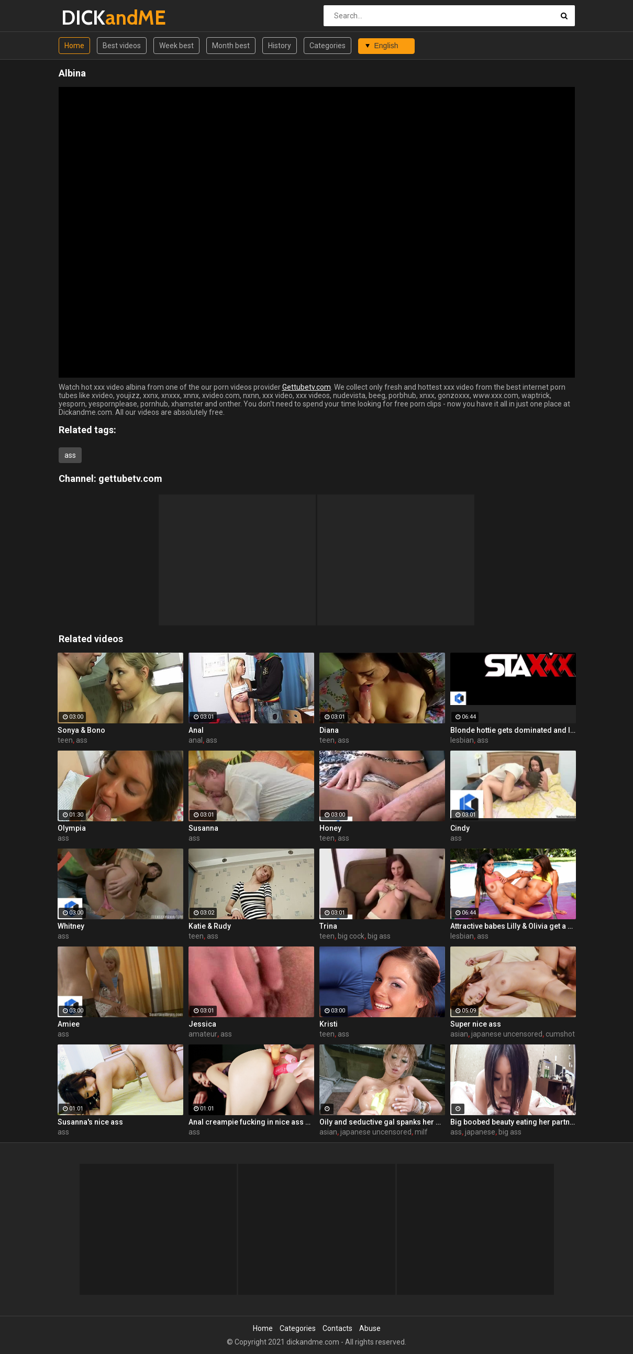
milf (421, 1132)
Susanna (203, 828)
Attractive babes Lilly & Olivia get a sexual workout (513, 926)
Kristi (328, 1024)
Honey (330, 828)
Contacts (337, 1328)
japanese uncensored (506, 1034)
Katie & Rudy (209, 926)
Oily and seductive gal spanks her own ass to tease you (382, 1122)
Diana (329, 730)
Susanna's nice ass (90, 1122)
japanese (480, 1132)
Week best (176, 45)
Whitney (71, 926)
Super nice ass (475, 1024)
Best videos (122, 45)
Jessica (202, 1024)
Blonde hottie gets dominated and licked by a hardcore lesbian (513, 730)
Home (74, 45)
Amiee (69, 1024)
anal (195, 740)
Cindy (460, 828)
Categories (327, 45)
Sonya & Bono (81, 730)
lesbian (462, 740)
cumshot (560, 1034)
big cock (351, 936)
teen (65, 740)
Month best (231, 45)
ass (70, 455)
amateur (202, 1034)
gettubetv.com (130, 478)
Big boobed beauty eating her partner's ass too (513, 1122)
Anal (196, 730)
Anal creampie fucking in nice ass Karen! (251, 1122)
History (279, 45)
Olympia (72, 828)
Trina (328, 926)
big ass (379, 936)
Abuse (370, 1328)
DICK (88, 17)
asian (459, 1034)
